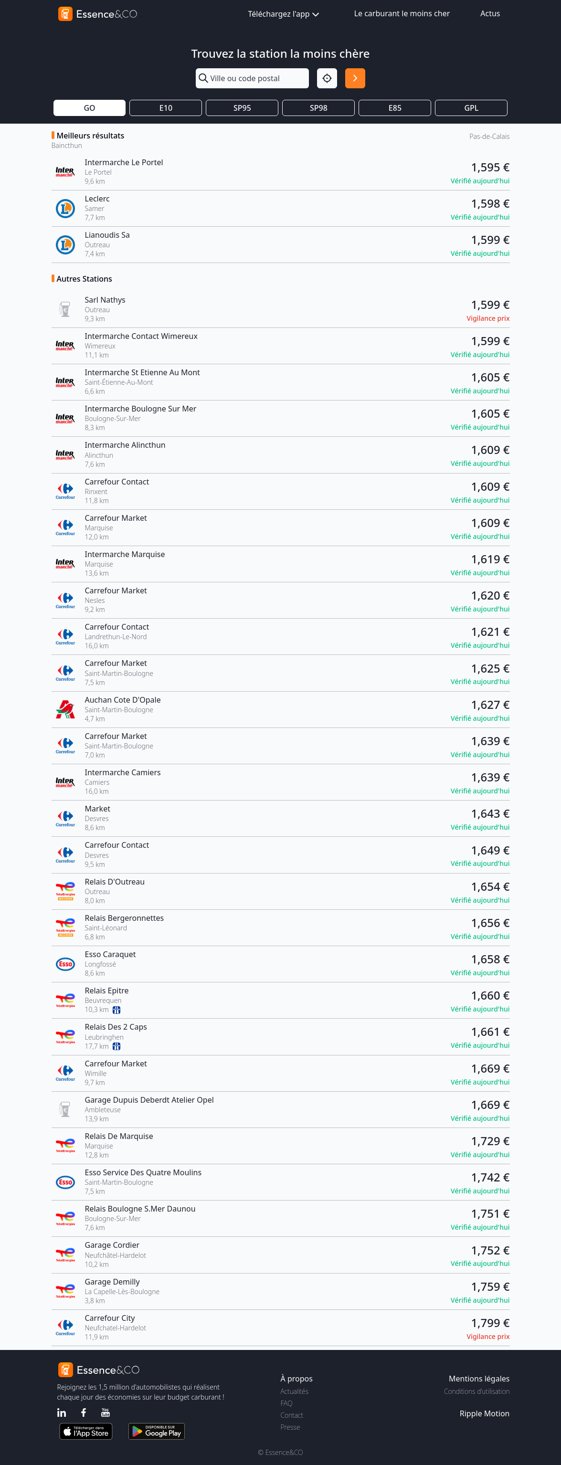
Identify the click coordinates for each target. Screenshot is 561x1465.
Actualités (295, 1391)
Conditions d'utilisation (477, 1391)
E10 (165, 108)
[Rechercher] (355, 78)
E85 (395, 108)
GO (89, 108)
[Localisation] (327, 78)
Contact (292, 1415)
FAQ (287, 1403)
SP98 (319, 108)
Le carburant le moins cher (402, 13)
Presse (290, 1427)
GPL (471, 108)
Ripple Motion (485, 1413)
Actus (490, 13)
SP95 (242, 108)
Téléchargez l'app (284, 15)
